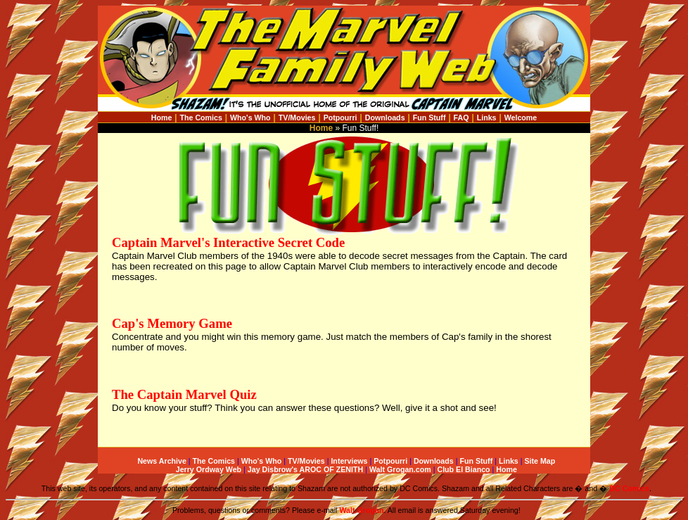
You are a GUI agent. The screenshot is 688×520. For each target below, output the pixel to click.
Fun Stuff (429, 117)
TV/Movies (297, 117)
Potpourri (340, 117)
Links (487, 117)
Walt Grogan (361, 510)
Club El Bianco (463, 469)
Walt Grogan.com (400, 469)
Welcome (520, 117)
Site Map (539, 461)
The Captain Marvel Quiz (184, 394)
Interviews (349, 461)
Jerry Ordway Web (208, 469)
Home (161, 117)
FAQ (461, 117)
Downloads (385, 117)
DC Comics (629, 488)
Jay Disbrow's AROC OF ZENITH (305, 469)
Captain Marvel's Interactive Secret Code (228, 242)
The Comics (201, 117)
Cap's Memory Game (172, 323)
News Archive (161, 461)
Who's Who (250, 117)
